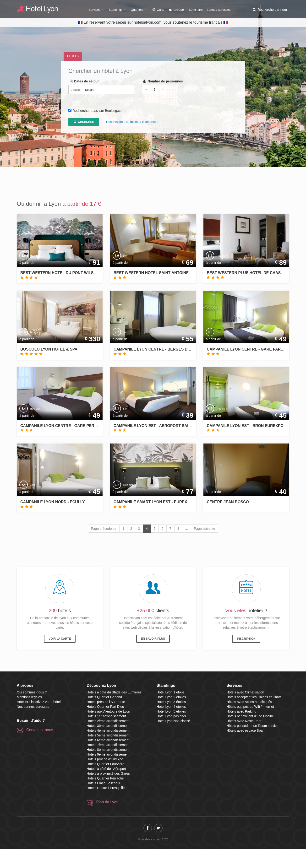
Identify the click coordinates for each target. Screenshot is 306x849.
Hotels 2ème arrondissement (108, 721)
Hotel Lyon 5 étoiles (171, 711)
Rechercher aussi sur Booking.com (98, 111)
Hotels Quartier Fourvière (105, 764)
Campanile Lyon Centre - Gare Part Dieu (250, 349)
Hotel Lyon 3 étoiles (171, 702)
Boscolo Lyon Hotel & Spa (48, 349)
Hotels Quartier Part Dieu (105, 706)
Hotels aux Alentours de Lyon (108, 711)
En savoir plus (153, 638)
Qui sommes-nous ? (32, 692)
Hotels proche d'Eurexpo (105, 759)
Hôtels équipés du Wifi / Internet (250, 706)
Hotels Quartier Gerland (104, 697)
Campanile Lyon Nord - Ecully (52, 502)
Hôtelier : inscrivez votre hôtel (39, 702)
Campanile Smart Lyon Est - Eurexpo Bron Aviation (169, 502)
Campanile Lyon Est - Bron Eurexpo (245, 426)
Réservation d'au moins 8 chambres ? (132, 122)
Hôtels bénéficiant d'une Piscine (250, 716)
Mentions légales (29, 697)
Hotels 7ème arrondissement (108, 745)
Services (97, 9)
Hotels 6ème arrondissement (108, 740)
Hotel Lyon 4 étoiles (171, 706)
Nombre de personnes (162, 81)
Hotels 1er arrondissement (106, 716)
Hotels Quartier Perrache (105, 778)
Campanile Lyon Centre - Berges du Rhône (159, 349)
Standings (118, 9)
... (186, 528)
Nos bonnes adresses (33, 706)
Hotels (73, 56)
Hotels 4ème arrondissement (108, 730)
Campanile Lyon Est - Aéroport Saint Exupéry (163, 426)
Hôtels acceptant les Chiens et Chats (254, 697)
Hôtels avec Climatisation (245, 692)
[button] (269, 9)
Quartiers (139, 9)
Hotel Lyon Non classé (173, 721)
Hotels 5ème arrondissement (108, 735)
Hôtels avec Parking (242, 711)
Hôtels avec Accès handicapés (249, 702)
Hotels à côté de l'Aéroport (106, 769)
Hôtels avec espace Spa (245, 730)
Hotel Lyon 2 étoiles (171, 697)
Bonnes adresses (218, 9)
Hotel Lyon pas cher (171, 716)
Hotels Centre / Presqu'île (106, 788)
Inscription (246, 638)
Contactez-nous (39, 730)
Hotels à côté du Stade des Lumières (114, 692)
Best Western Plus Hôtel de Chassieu (248, 273)
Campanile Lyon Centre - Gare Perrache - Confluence (79, 426)
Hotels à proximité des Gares (108, 773)
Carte (158, 9)
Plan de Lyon (107, 802)
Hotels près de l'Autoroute (106, 702)
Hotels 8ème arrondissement (108, 750)
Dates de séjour (83, 81)
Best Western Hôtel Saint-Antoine (151, 273)
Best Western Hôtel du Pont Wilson (59, 273)
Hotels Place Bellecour (103, 783)
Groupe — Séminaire (185, 9)
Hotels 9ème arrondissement (108, 754)
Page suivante (204, 528)
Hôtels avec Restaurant (244, 721)
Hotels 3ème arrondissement (108, 726)
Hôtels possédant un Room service (253, 726)
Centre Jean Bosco (228, 502)
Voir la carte (60, 638)
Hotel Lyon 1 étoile (170, 692)
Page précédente (103, 528)
